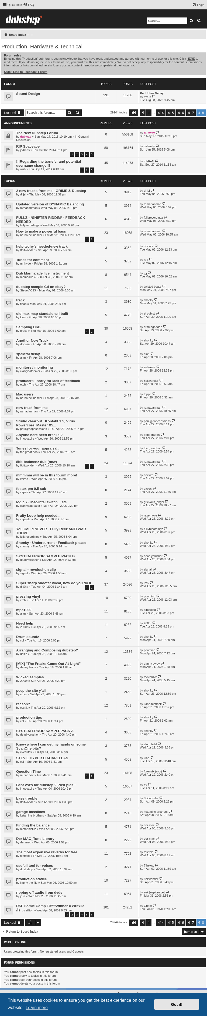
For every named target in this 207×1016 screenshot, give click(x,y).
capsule (25, 519)
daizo (23, 653)
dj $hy (24, 586)
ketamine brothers (32, 815)
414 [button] (161, 112)
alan (23, 357)
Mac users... (26, 394)
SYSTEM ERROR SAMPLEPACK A (45, 731)
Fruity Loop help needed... (38, 516)
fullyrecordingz (29, 225)
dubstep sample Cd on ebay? (40, 287)
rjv (145, 784)
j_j (145, 273)
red (146, 259)
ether (23, 694)
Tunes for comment (32, 260)
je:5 (146, 582)
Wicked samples (30, 677)
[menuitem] (28, 5)
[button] (133, 112)
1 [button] (149, 112)
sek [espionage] (154, 892)
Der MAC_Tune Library (35, 839)
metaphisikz (28, 828)
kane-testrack (153, 703)
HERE (191, 58)
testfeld (25, 855)
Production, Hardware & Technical (41, 46)
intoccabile (27, 438)
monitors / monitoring (34, 367)
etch (23, 384)
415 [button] (171, 112)
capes (24, 492)
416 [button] (181, 112)
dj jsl (23, 194)
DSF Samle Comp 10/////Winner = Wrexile (50, 906)
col (22, 640)
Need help (24, 623)
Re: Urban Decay (152, 93)
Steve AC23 (28, 290)
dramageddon (153, 327)
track (20, 300)
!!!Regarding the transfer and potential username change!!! (48, 163)
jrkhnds (25, 150)
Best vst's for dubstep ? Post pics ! (45, 785)
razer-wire (150, 515)
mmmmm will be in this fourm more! (46, 475)
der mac (149, 825)
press (23, 330)
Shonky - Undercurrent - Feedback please (51, 543)
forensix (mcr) (153, 771)
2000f (24, 627)
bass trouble (26, 798)
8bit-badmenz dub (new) (36, 462)
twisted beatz (152, 286)
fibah (23, 303)
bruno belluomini (31, 235)
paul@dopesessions (33, 428)
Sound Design (28, 94)
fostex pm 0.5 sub (31, 489)
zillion (29, 910)
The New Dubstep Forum (37, 133)
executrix (26, 752)
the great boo (29, 452)
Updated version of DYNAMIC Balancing (50, 204)
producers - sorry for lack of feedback (48, 381)
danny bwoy (28, 667)
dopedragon (152, 434)
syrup (147, 96)
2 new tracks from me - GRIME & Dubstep (51, 191)
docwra (148, 246)
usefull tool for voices (34, 866)
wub (23, 169)
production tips (29, 717)
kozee (24, 478)
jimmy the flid (28, 882)
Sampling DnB (28, 327)
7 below (149, 865)
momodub (26, 277)
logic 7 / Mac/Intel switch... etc (41, 502)
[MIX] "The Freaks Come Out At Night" (48, 664)
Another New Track (32, 340)
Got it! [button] (176, 1004)
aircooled (150, 609)
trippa (147, 394)
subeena (149, 367)
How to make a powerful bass (41, 231)
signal (24, 573)
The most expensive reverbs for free (46, 852)
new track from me (32, 408)
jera (22, 896)
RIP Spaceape (28, 146)
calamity (149, 146)
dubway (25, 136)
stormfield (150, 744)
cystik (24, 707)
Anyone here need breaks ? (39, 435)
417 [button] (191, 112)
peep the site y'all (31, 691)
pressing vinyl (28, 596)
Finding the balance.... (34, 825)
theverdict (150, 677)
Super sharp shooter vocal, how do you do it (53, 583)
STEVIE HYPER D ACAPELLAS (42, 758)
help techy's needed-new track (42, 246)
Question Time (28, 771)
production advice (31, 879)
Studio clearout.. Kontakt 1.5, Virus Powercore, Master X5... (45, 423)
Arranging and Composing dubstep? (47, 650)
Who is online (15, 942)
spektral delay (28, 354)
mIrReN (149, 161)
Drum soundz (27, 637)
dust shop (26, 869)
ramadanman (29, 207)
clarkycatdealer (30, 371)
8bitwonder (27, 250)
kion (23, 317)
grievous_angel (154, 502)
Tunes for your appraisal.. (37, 448)
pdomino (149, 596)
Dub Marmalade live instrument (42, 273)
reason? (23, 704)
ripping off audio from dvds (39, 892)
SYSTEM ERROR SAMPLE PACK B (45, 556)
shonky (148, 300)
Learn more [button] (37, 1007)
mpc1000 (23, 610)
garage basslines (30, 812)
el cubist (149, 313)
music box (27, 775)
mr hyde (25, 263)
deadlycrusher (29, 559)
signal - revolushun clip (36, 570)
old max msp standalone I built (42, 314)
